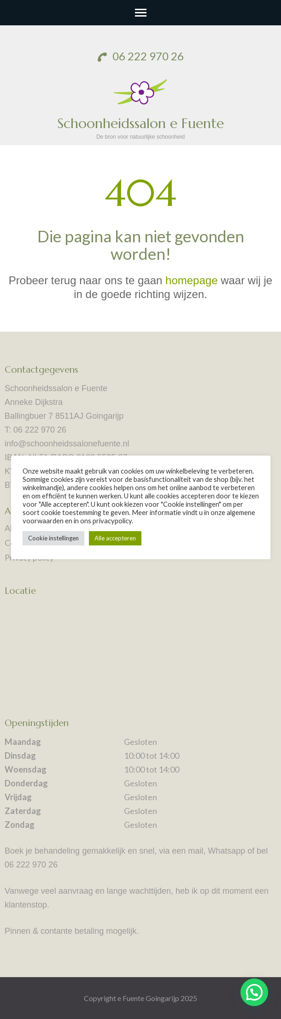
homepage (191, 280)
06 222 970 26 (141, 56)
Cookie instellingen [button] (53, 538)
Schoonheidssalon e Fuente (140, 123)
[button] (254, 992)
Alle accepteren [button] (115, 538)
